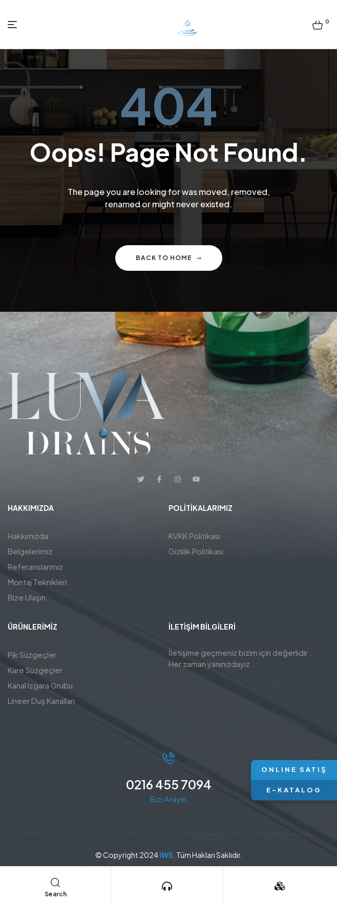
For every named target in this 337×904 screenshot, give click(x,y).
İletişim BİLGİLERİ (202, 626)
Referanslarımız (35, 566)
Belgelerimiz (30, 551)
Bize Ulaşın (27, 597)
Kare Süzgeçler (35, 670)
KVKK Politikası (194, 536)
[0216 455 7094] (168, 758)
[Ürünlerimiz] (280, 886)
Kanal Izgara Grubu (40, 685)
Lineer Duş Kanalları (41, 700)
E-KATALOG (294, 790)
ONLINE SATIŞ (294, 770)
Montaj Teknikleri (37, 582)
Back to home (169, 258)
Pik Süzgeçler (32, 654)
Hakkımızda (28, 536)
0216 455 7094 (169, 784)
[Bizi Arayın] (167, 886)
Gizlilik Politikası (195, 551)
